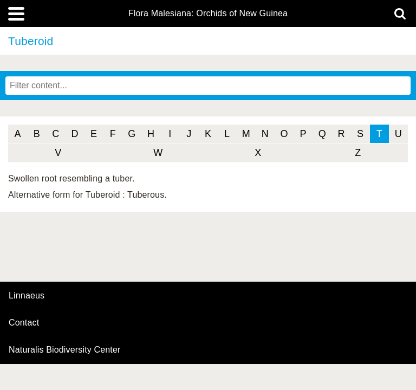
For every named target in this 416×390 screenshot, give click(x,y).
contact (24, 322)
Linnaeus (26, 295)
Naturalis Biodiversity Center (65, 350)
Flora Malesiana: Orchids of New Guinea (208, 13)
